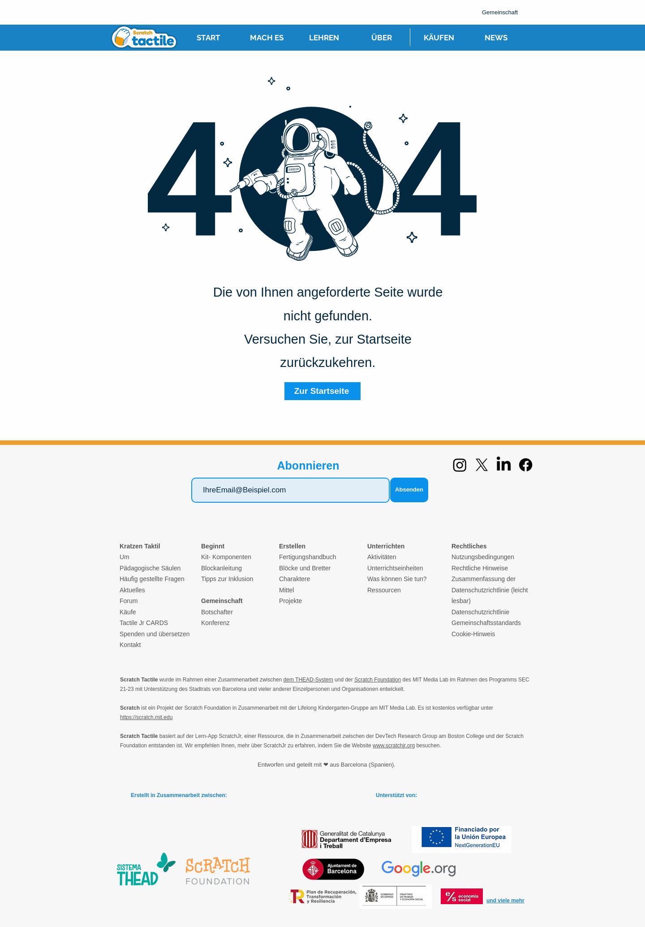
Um (124, 557)
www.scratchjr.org (394, 745)
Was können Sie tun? (397, 578)
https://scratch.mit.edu (146, 717)
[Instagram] (460, 465)
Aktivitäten (381, 557)
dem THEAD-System (308, 680)
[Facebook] (525, 465)
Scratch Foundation (377, 680)
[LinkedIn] (503, 465)
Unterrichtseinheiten (395, 568)
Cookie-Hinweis (473, 634)
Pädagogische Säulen (150, 568)
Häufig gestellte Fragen (152, 578)
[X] (481, 465)
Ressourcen (384, 590)
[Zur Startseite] (322, 391)
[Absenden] (409, 490)
